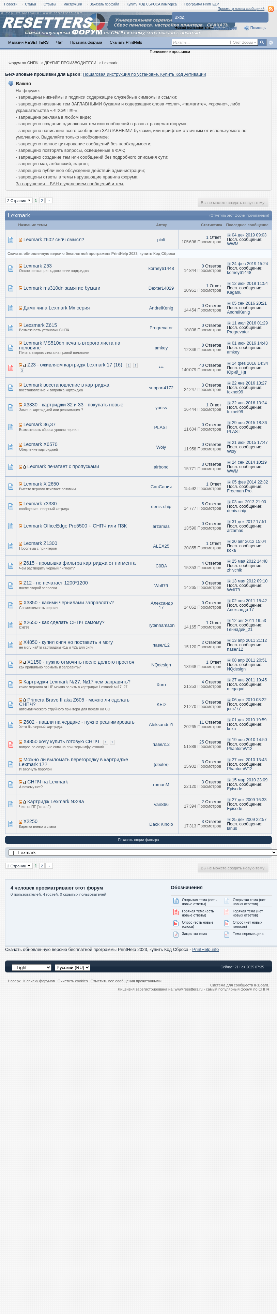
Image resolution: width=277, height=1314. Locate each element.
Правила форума (86, 42)
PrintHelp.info (205, 949)
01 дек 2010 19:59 (249, 720)
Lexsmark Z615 (40, 325)
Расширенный (271, 42)
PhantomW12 (239, 748)
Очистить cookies (73, 981)
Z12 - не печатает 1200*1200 (56, 583)
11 (201, 722)
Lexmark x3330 (40, 503)
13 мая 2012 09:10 (249, 581)
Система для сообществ (231, 985)
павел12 (161, 645)
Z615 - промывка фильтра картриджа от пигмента (80, 563)
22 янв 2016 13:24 (249, 403)
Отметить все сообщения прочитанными (126, 981)
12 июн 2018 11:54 (250, 283)
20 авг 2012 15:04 (249, 541)
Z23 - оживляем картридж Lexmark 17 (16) (74, 364)
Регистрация (225, 27)
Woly (161, 447)
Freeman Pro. (239, 491)
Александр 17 (162, 605)
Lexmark (110, 62)
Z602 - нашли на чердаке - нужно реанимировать (79, 722)
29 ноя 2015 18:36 (249, 422)
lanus (232, 828)
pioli (161, 239)
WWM (232, 244)
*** (161, 368)
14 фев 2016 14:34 (250, 363)
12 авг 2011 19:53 (249, 620)
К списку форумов (39, 981)
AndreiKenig (161, 308)
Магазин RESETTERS (28, 42)
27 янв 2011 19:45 (249, 680)
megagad (235, 689)
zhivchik (234, 570)
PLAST (161, 427)
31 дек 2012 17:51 (249, 521)
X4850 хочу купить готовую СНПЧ (61, 741)
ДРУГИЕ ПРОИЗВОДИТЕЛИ (70, 62)
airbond (161, 467)
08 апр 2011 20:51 (249, 660)
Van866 (161, 804)
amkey (161, 347)
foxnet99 (235, 392)
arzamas (161, 526)
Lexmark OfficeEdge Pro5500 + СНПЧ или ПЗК (75, 526)
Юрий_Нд (236, 372)
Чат (59, 42)
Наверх (14, 981)
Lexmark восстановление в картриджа (66, 385)
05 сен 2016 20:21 (249, 303)
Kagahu (234, 292)
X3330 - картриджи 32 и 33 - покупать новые (73, 404)
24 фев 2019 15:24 (250, 263)
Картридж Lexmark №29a (55, 801)
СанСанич (161, 486)
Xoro (161, 684)
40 (201, 365)
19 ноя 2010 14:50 (249, 739)
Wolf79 (161, 585)
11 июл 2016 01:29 (250, 323)
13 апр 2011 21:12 (249, 640)
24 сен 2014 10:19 (249, 462)
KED (161, 704)
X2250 (30, 821)
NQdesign (161, 664)
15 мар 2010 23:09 (250, 780)
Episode (234, 788)
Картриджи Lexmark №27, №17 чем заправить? (77, 681)
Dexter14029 (161, 288)
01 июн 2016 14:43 (250, 343)
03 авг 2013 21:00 (249, 502)
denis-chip (161, 506)
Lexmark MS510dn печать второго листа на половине (69, 345)
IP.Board (261, 985)
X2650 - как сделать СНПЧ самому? (64, 622)
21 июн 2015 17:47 (250, 442)
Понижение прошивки (170, 51)
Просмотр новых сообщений (241, 9)
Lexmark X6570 (41, 444)
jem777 (234, 708)
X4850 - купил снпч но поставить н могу (68, 642)
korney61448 (161, 268)
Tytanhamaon (161, 625)
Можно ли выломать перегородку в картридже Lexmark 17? (73, 762)
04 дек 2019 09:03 (249, 235)
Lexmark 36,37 (40, 424)
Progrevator (161, 327)
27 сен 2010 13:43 (249, 759)
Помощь (255, 28)
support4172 (161, 387)
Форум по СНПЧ (24, 62)
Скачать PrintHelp (126, 42)
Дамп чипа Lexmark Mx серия (57, 308)
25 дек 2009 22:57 (249, 819)
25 (201, 742)
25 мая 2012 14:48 (249, 561)
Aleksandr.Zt (161, 724)
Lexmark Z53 (38, 266)
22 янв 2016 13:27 (249, 383)
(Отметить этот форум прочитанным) (239, 215)
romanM (161, 784)
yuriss (161, 407)
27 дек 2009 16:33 (249, 799)
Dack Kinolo (161, 824)
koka (231, 550)
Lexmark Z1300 (40, 543)
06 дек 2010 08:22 (249, 699)
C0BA (161, 565)
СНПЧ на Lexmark (47, 781)
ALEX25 (161, 546)
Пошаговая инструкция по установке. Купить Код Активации (144, 74)
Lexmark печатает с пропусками (63, 466)
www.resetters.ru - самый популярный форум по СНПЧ (221, 989)
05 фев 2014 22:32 (250, 482)
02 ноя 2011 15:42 (249, 600)
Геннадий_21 (239, 629)
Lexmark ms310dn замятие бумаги (62, 288)
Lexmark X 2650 (41, 484)
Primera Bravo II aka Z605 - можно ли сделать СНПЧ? (74, 702)
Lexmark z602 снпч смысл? (54, 239)
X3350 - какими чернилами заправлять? (69, 602)
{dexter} (161, 764)
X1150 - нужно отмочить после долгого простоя (80, 662)
